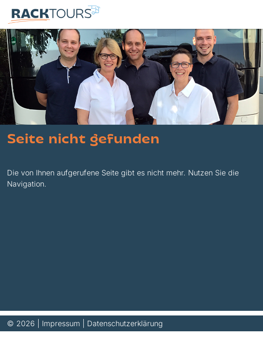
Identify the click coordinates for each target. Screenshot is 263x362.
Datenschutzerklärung (125, 323)
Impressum (61, 323)
